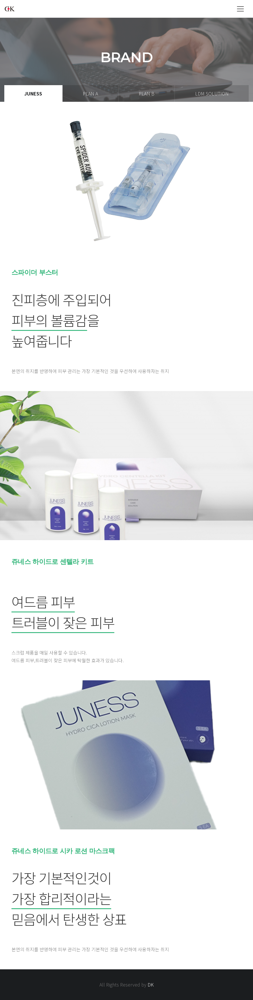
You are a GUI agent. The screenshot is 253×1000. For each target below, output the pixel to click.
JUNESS (33, 93)
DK (151, 984)
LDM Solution (212, 93)
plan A (90, 93)
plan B (146, 93)
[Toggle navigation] (240, 9)
